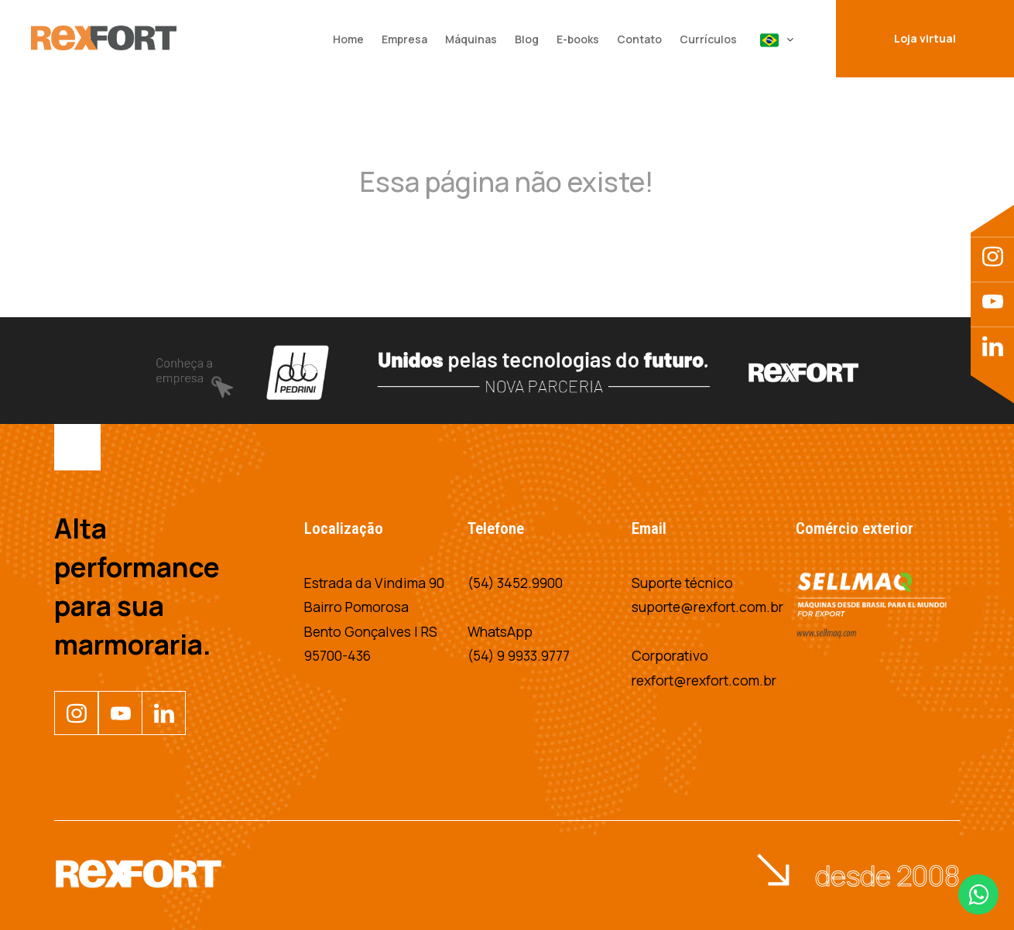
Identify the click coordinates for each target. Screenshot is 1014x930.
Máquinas (471, 39)
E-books (578, 39)
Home (348, 39)
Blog (527, 39)
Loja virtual (925, 38)
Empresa (404, 39)
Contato (639, 39)
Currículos (708, 39)
